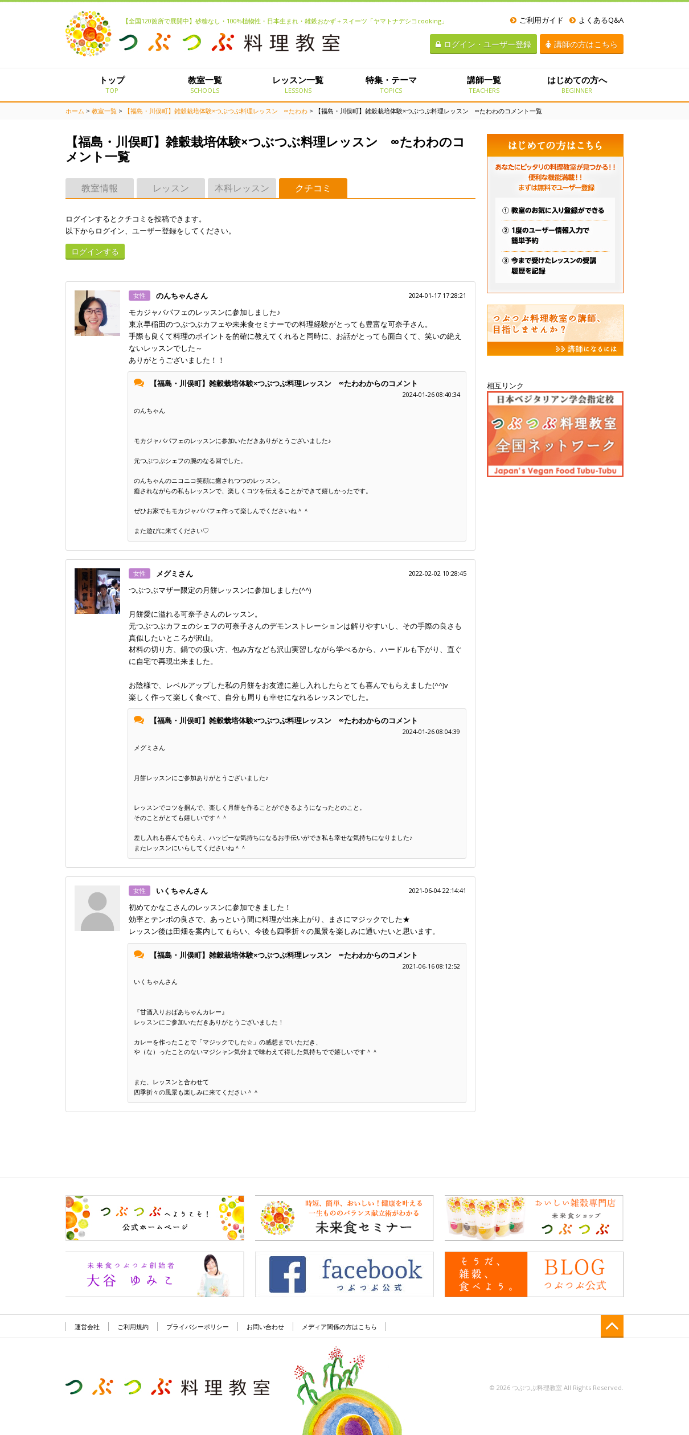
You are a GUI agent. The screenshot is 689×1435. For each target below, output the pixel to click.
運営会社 (87, 1326)
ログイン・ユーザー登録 (483, 44)
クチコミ (313, 188)
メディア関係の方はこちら (339, 1326)
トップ (111, 84)
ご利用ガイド (537, 20)
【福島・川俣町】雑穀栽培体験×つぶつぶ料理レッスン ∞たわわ (215, 110)
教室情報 (99, 188)
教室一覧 (204, 84)
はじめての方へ (577, 84)
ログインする (95, 251)
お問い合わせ (265, 1326)
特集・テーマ (390, 84)
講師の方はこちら (582, 44)
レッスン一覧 (298, 84)
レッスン (171, 188)
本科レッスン (242, 188)
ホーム (74, 110)
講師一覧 (483, 84)
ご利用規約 (133, 1326)
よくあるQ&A (596, 20)
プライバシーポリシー (197, 1326)
